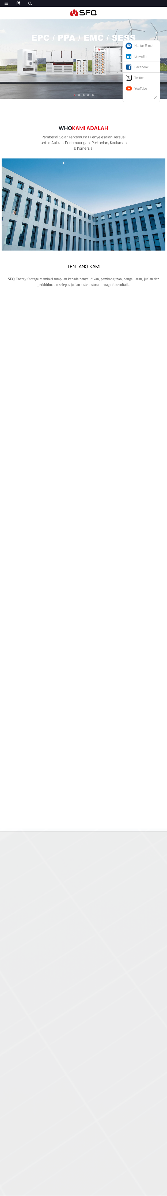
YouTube (140, 88)
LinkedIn (140, 56)
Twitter (139, 78)
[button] (74, 95)
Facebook (141, 67)
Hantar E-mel (143, 46)
